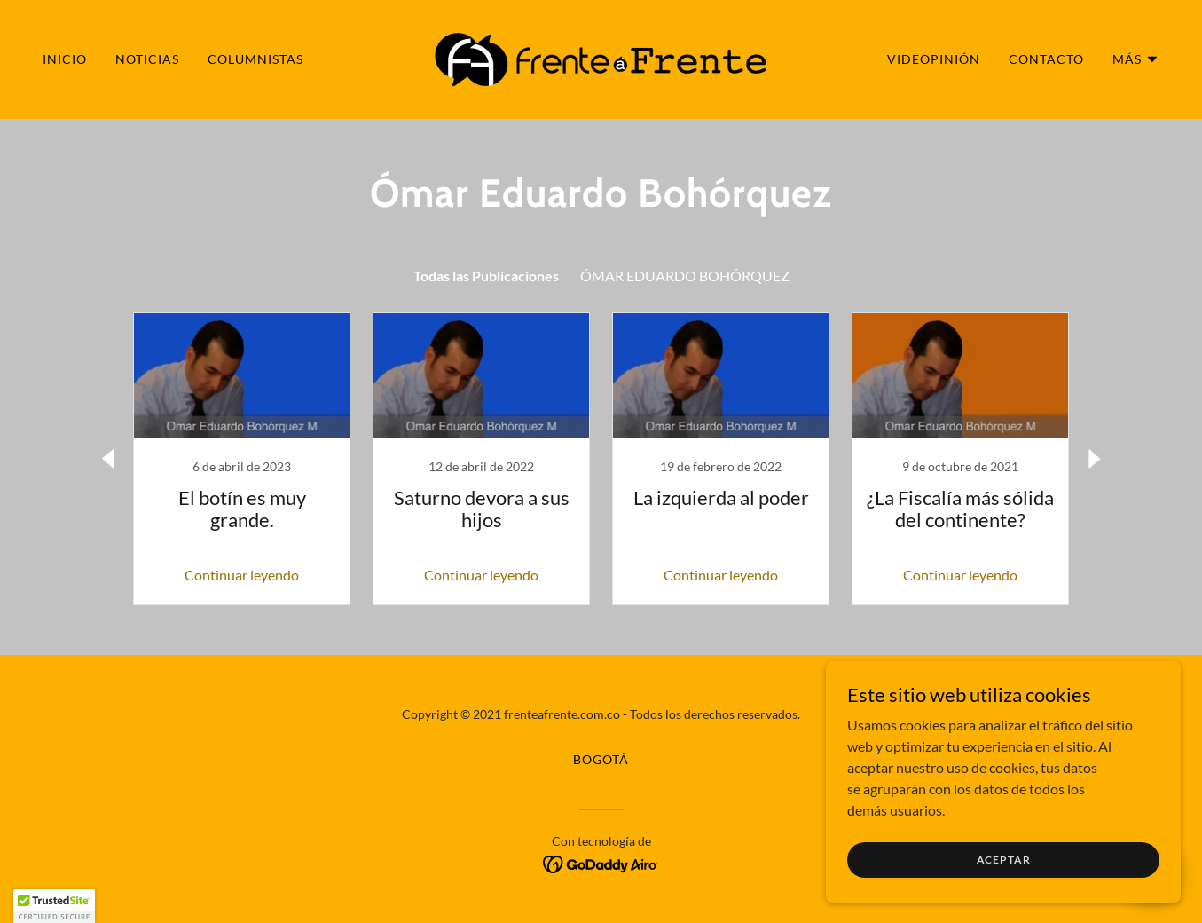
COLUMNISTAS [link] (255, 59)
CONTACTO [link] (1046, 59)
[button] (1135, 59)
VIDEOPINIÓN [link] (933, 59)
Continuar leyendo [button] (242, 574)
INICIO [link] (65, 59)
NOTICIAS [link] (147, 59)
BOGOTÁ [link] (601, 759)
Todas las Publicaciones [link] (486, 275)
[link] (600, 57)
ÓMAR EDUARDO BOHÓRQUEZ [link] (685, 275)
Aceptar (1004, 859)
